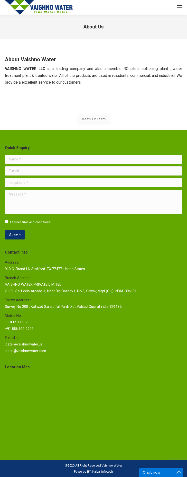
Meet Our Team (94, 119)
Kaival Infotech (102, 471)
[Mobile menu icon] (179, 7)
